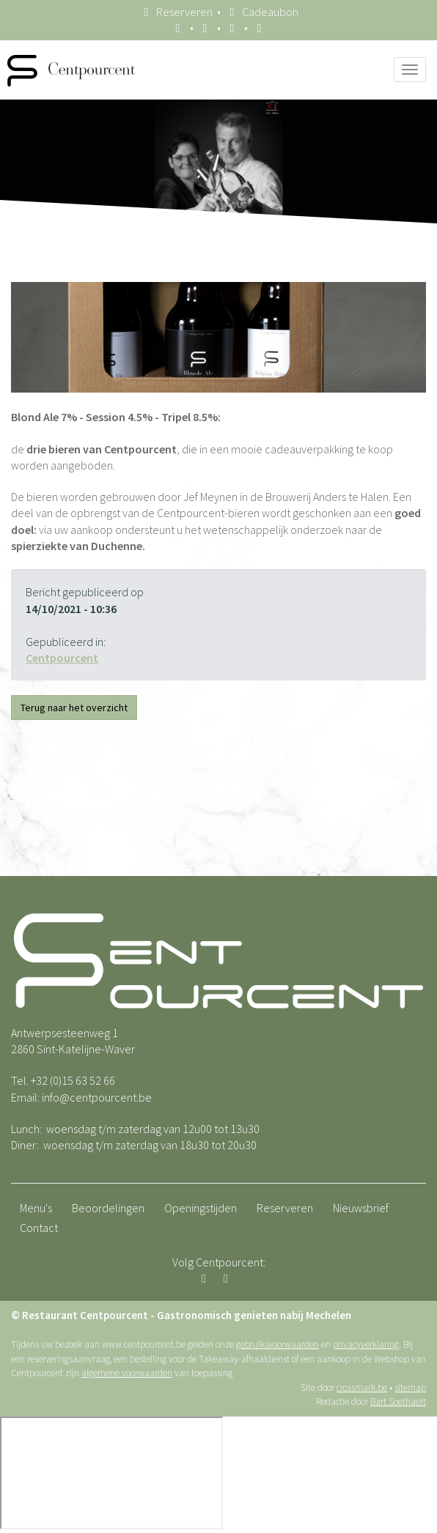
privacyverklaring (366, 1344)
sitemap (410, 1387)
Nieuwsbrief (361, 1207)
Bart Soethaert (398, 1401)
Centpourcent (62, 657)
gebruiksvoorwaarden (277, 1344)
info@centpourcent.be (97, 1097)
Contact (39, 1227)
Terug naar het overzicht (74, 707)
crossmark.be (362, 1387)
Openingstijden (200, 1207)
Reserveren (176, 11)
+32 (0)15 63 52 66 (73, 1080)
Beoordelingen (108, 1207)
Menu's (36, 1207)
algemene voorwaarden (126, 1373)
